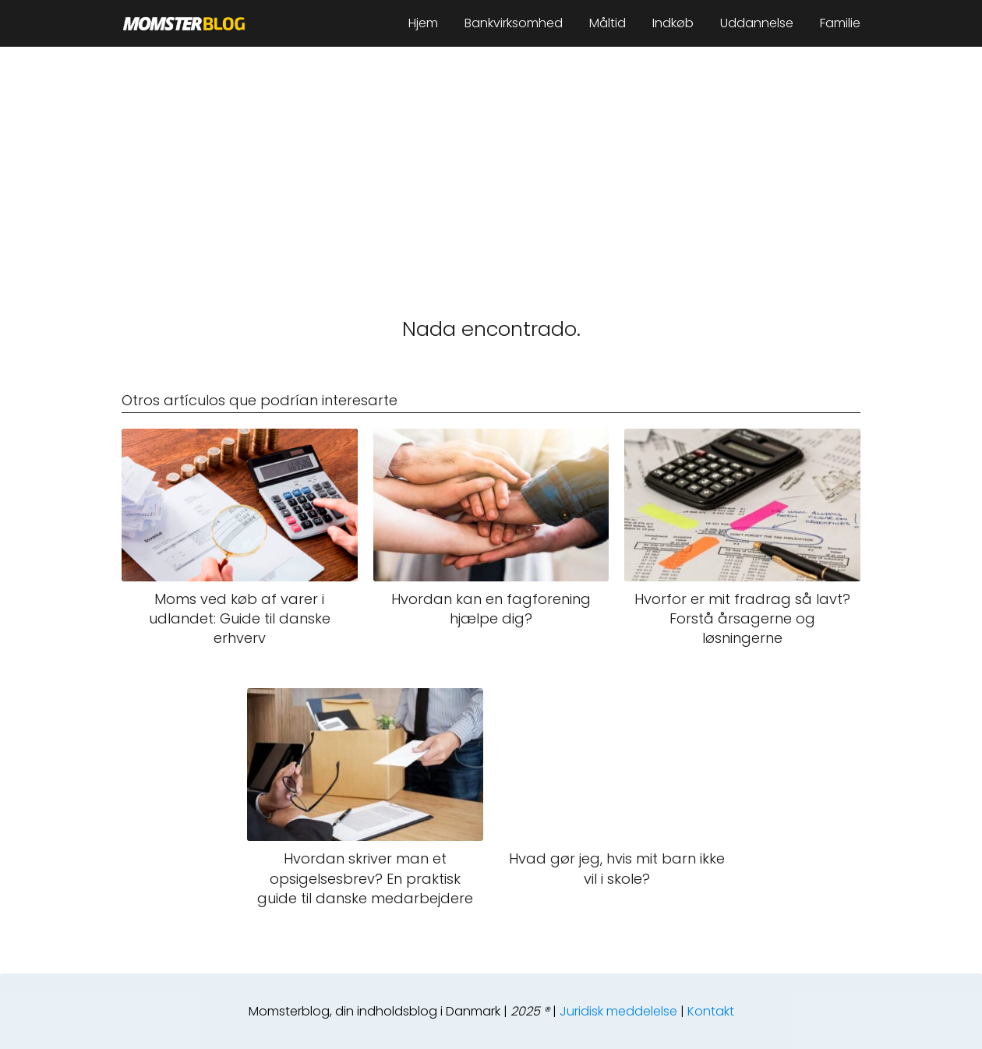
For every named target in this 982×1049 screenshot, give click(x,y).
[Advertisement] (491, 164)
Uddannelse (756, 23)
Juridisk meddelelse (618, 1011)
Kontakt (710, 1011)
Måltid (607, 23)
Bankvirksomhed (514, 23)
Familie (840, 23)
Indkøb (673, 23)
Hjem (423, 23)
